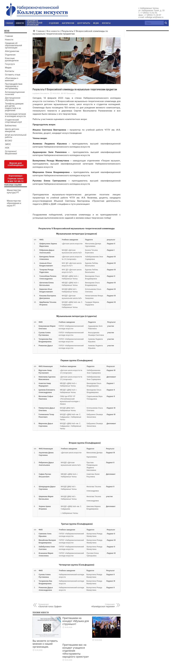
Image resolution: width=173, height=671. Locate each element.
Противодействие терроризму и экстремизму (13, 86)
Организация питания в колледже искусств (15, 115)
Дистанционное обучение (12, 99)
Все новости (53, 31)
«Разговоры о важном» (11, 79)
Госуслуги (10, 64)
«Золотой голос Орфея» (55, 605)
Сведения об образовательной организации (13, 45)
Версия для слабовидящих (16, 164)
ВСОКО (8, 140)
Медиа (8, 67)
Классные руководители (12, 59)
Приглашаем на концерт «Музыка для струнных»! (75, 621)
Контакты (9, 71)
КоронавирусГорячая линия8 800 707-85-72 (15, 178)
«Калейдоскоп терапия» (97, 605)
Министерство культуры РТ (14, 191)
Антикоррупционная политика (15, 93)
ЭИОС (8, 144)
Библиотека (10, 125)
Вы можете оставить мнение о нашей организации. (45, 643)
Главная (40, 31)
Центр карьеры (83, 22)
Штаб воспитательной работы (15, 136)
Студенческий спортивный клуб (13, 121)
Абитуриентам (12, 51)
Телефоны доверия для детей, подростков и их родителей (14, 107)
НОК (7, 148)
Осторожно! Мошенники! (11, 152)
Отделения (10, 54)
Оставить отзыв (12, 74)
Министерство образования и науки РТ (14, 203)
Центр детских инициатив (12, 130)
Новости (9, 39)
